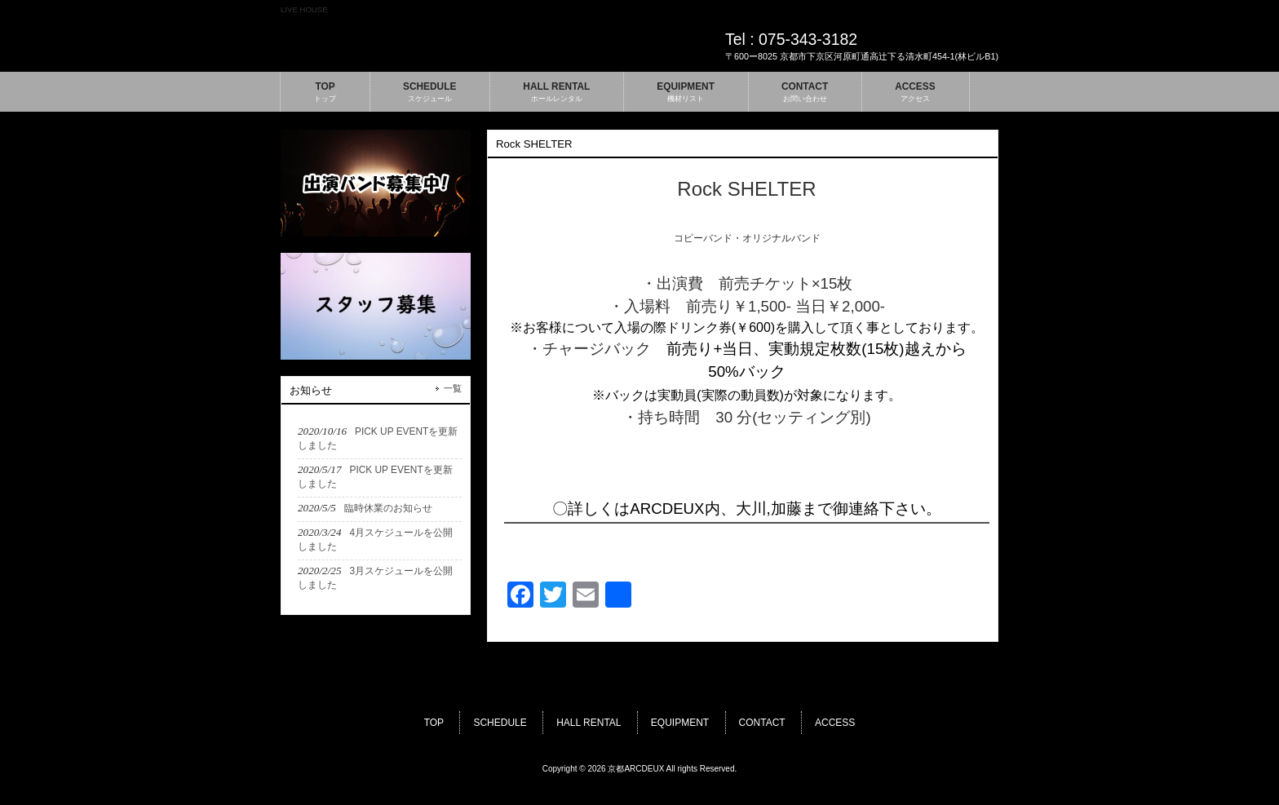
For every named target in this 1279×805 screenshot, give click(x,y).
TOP (434, 722)
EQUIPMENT (680, 722)
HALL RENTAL (588, 722)
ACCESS (835, 722)
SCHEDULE (499, 722)
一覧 (453, 388)
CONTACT (762, 722)
